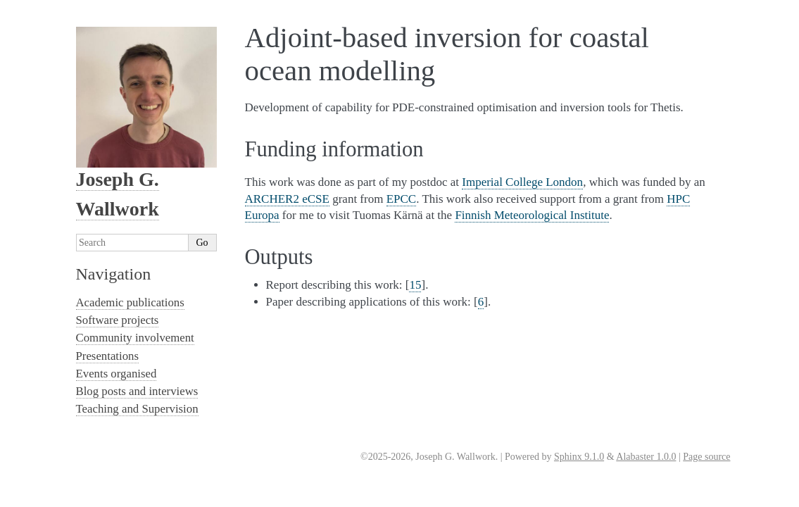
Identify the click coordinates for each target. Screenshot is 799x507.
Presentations (107, 356)
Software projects (117, 320)
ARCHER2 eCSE (287, 199)
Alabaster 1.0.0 (646, 456)
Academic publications (130, 302)
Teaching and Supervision (137, 408)
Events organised (116, 373)
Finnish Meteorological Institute (532, 215)
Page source (706, 456)
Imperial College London (522, 182)
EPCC (401, 199)
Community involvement (135, 337)
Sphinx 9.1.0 (579, 456)
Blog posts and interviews (137, 391)
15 (415, 285)
